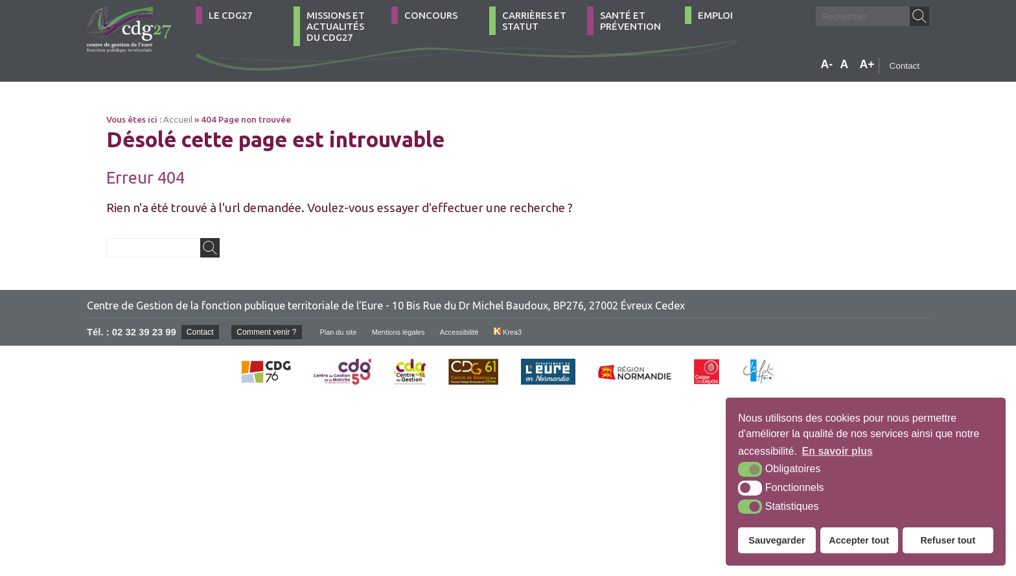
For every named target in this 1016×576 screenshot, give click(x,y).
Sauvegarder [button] (776, 540)
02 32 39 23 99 (144, 332)
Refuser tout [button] (947, 540)
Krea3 (533, 332)
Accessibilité (481, 332)
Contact (904, 66)
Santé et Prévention (630, 21)
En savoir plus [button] (837, 451)
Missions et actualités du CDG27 (335, 26)
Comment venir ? (273, 332)
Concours (430, 15)
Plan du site (350, 332)
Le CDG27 (230, 15)
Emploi (715, 15)
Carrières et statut (534, 21)
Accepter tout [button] (859, 540)
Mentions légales (415, 332)
